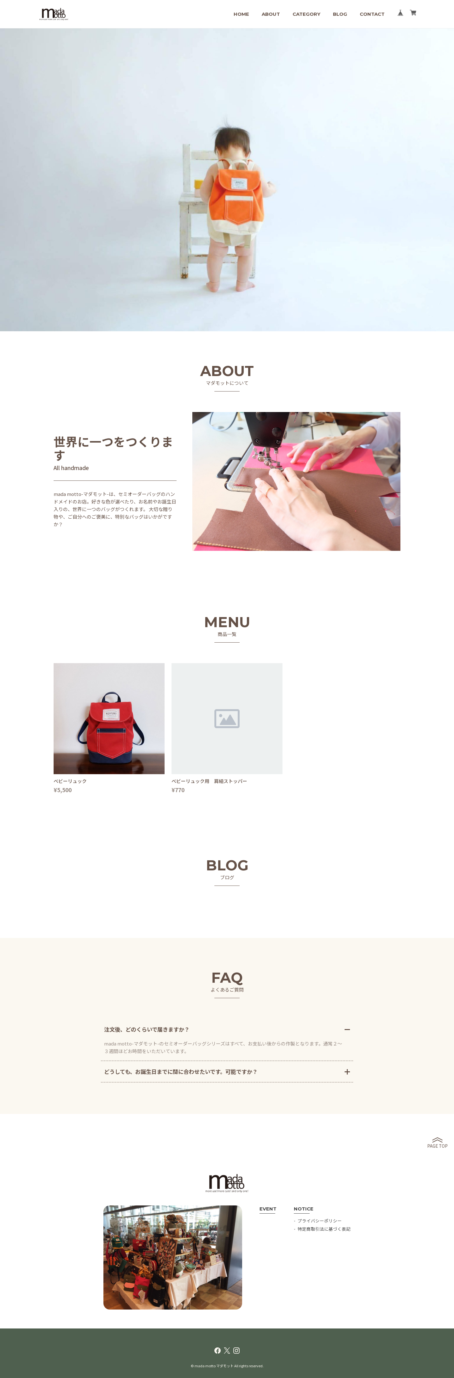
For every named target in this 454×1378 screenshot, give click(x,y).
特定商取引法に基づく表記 (324, 1229)
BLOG (340, 14)
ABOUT (271, 14)
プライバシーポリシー (320, 1220)
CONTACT (372, 14)
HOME (241, 14)
